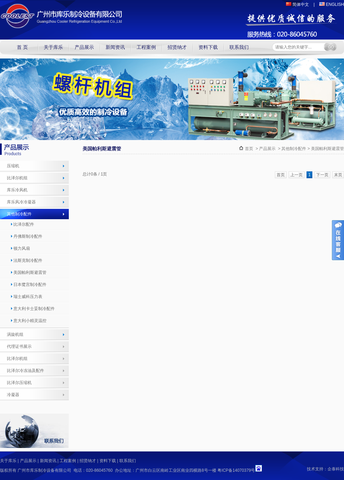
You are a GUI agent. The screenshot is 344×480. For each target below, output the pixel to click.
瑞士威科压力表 (26, 296)
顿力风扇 (20, 248)
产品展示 (84, 47)
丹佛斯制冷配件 (26, 236)
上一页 (296, 174)
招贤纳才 (177, 47)
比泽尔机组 (17, 177)
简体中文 (297, 4)
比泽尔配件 (22, 224)
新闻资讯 (115, 47)
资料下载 (208, 47)
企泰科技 (335, 469)
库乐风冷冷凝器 (21, 202)
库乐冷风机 (17, 190)
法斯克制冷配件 (26, 260)
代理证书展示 (19, 346)
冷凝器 (13, 394)
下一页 (322, 174)
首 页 (22, 47)
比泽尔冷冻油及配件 (25, 370)
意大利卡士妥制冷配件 (32, 308)
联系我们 (239, 47)
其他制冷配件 (19, 214)
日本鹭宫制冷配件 (28, 284)
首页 (249, 148)
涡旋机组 (15, 334)
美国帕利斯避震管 (28, 272)
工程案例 (146, 47)
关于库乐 (53, 47)
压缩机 (13, 165)
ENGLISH (331, 4)
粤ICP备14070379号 (236, 470)
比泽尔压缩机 (19, 382)
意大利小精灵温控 (28, 320)
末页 (338, 174)
